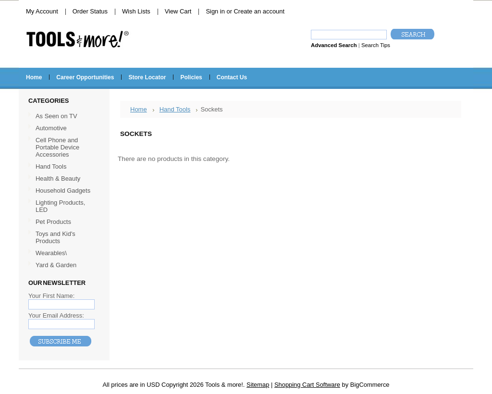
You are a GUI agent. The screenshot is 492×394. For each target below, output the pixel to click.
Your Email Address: (56, 315)
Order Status (90, 11)
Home (138, 109)
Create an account (259, 11)
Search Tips (375, 45)
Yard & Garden (56, 265)
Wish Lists (136, 11)
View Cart (178, 11)
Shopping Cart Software (307, 384)
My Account (42, 11)
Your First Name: (51, 295)
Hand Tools (63, 167)
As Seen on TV (56, 116)
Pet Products (53, 221)
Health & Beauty (58, 178)
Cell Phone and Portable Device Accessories (57, 147)
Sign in (215, 11)
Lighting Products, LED (60, 206)
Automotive (51, 128)
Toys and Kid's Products (55, 237)
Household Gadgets (63, 190)
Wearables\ (63, 253)
